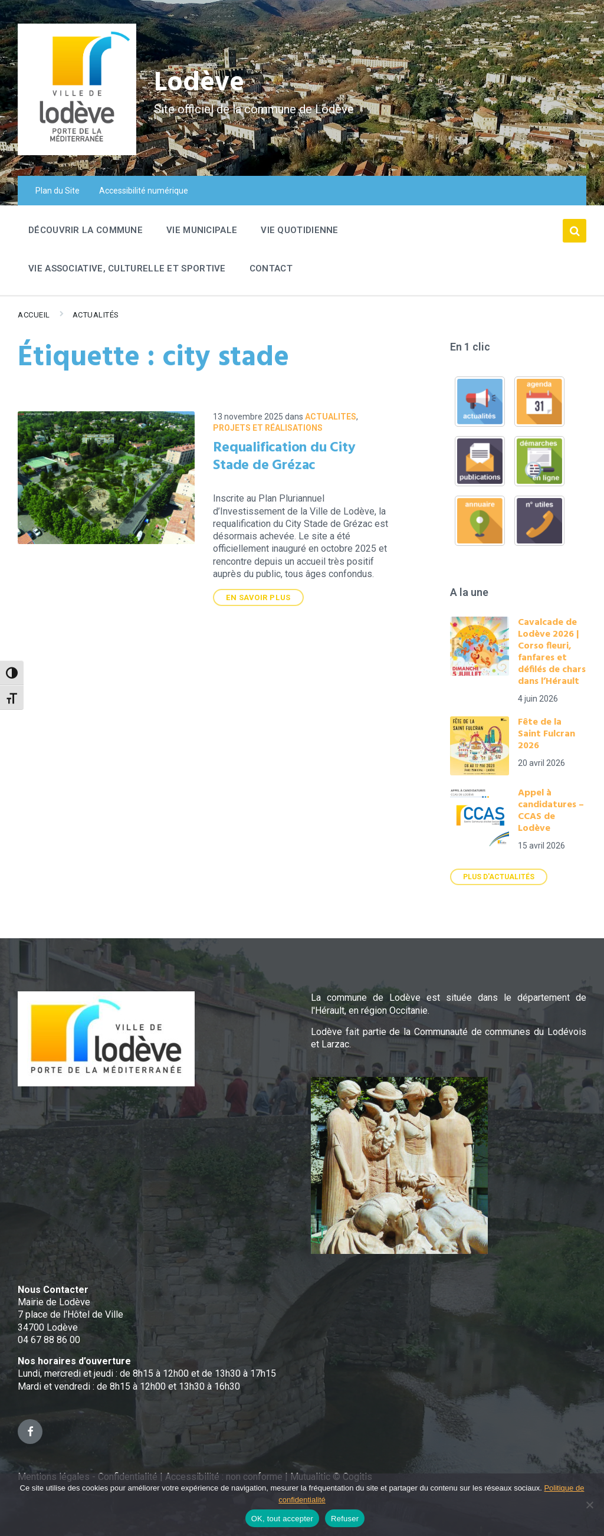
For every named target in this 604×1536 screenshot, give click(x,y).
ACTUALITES (330, 416)
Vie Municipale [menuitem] (201, 230)
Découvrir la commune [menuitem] (85, 230)
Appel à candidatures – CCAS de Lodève (551, 810)
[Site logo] (77, 152)
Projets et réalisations (268, 428)
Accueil (34, 314)
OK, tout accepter (282, 1518)
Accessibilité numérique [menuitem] (143, 190)
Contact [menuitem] (271, 268)
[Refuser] (589, 1505)
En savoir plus (258, 597)
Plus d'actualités (498, 877)
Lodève (201, 83)
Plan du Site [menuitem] (57, 190)
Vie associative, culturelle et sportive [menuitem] (127, 268)
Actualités (96, 314)
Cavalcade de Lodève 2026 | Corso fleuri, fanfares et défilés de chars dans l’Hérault (552, 652)
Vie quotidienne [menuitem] (300, 230)
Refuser (345, 1518)
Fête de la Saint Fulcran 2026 (546, 734)
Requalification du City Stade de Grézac (284, 457)
